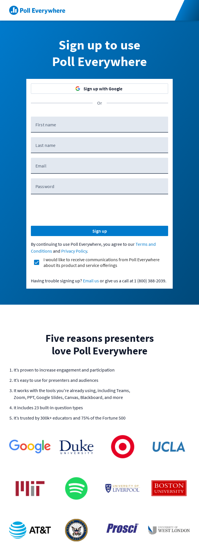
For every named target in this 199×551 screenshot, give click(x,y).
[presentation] (74, 210)
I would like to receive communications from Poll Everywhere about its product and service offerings (101, 262)
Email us (91, 281)
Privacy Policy (74, 251)
